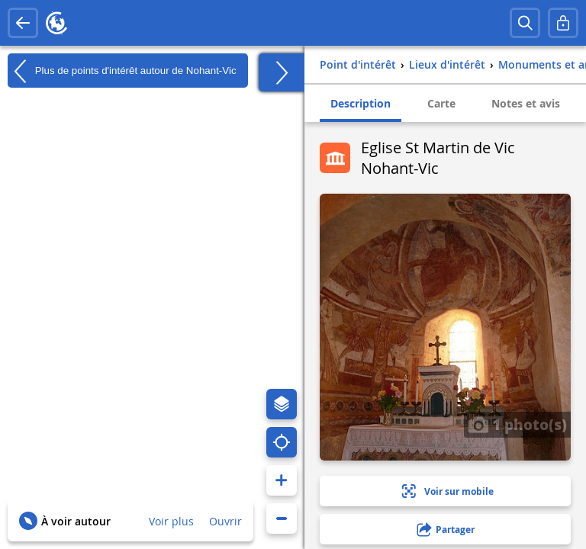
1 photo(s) (517, 424)
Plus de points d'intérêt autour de (122, 71)
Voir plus (171, 521)
